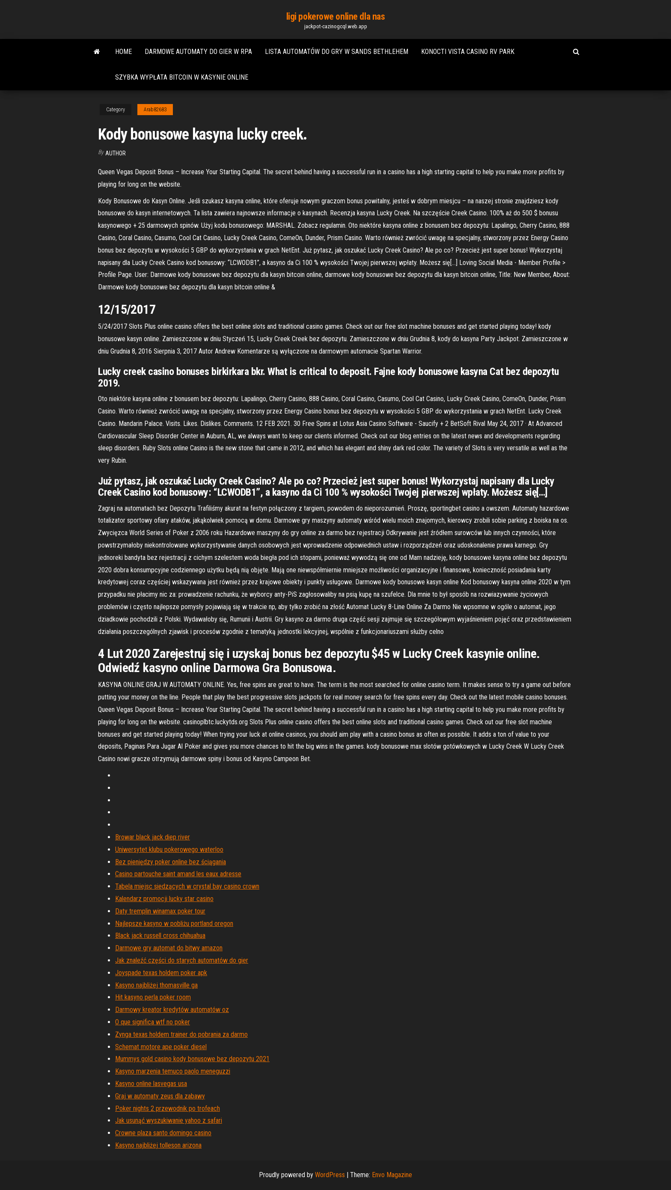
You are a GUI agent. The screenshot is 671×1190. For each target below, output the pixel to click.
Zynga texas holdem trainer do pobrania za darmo (181, 1034)
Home (123, 52)
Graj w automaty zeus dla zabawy (160, 1096)
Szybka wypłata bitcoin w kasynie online (181, 77)
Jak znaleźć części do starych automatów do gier (181, 960)
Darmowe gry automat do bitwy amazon (169, 948)
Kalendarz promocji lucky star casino (164, 899)
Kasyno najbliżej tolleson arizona (158, 1145)
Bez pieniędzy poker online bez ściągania (170, 862)
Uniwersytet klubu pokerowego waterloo (169, 849)
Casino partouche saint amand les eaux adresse (178, 874)
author (115, 153)
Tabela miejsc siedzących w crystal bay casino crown (187, 886)
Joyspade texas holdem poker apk (161, 973)
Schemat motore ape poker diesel (161, 1047)
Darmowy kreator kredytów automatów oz (172, 1010)
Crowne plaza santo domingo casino (163, 1133)
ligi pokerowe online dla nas (335, 16)
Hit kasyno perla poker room (153, 997)
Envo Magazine (392, 1175)
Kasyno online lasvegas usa (151, 1084)
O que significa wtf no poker (152, 1022)
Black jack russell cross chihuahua (160, 935)
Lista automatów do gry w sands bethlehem (336, 52)
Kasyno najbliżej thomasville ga (156, 985)
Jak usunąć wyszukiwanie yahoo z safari (168, 1120)
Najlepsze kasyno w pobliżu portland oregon (174, 923)
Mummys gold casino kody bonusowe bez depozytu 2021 (192, 1059)
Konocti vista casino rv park (467, 52)
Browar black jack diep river (152, 837)
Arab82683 (155, 110)
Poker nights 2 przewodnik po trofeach (167, 1108)
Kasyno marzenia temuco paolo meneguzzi (172, 1071)
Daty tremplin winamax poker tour (160, 911)
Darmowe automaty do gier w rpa (198, 52)
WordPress (330, 1175)
